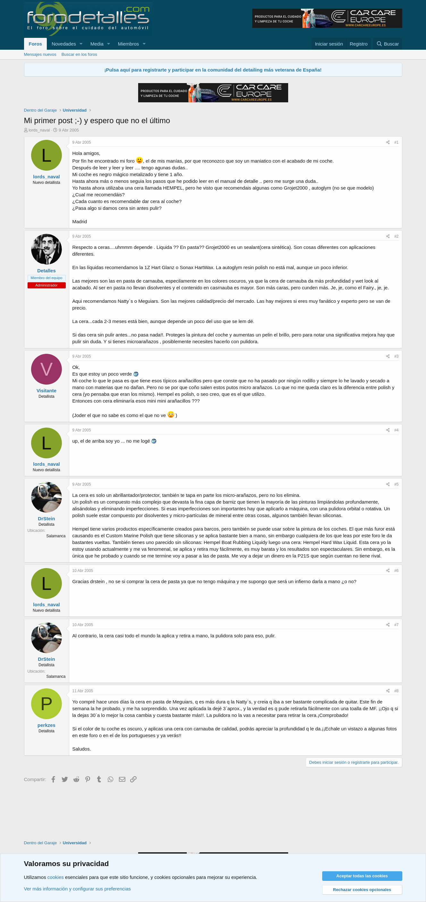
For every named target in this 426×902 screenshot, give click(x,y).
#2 (396, 236)
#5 (396, 484)
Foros (35, 44)
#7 (396, 625)
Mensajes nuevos (40, 54)
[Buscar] (387, 44)
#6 (396, 570)
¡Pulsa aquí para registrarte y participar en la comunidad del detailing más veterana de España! (213, 69)
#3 (396, 356)
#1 (396, 142)
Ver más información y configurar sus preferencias (77, 888)
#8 (396, 691)
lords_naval (39, 130)
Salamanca (55, 536)
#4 (396, 430)
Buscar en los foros (79, 54)
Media (97, 44)
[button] (81, 44)
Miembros (128, 44)
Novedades (64, 44)
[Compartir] (388, 142)
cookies (55, 877)
